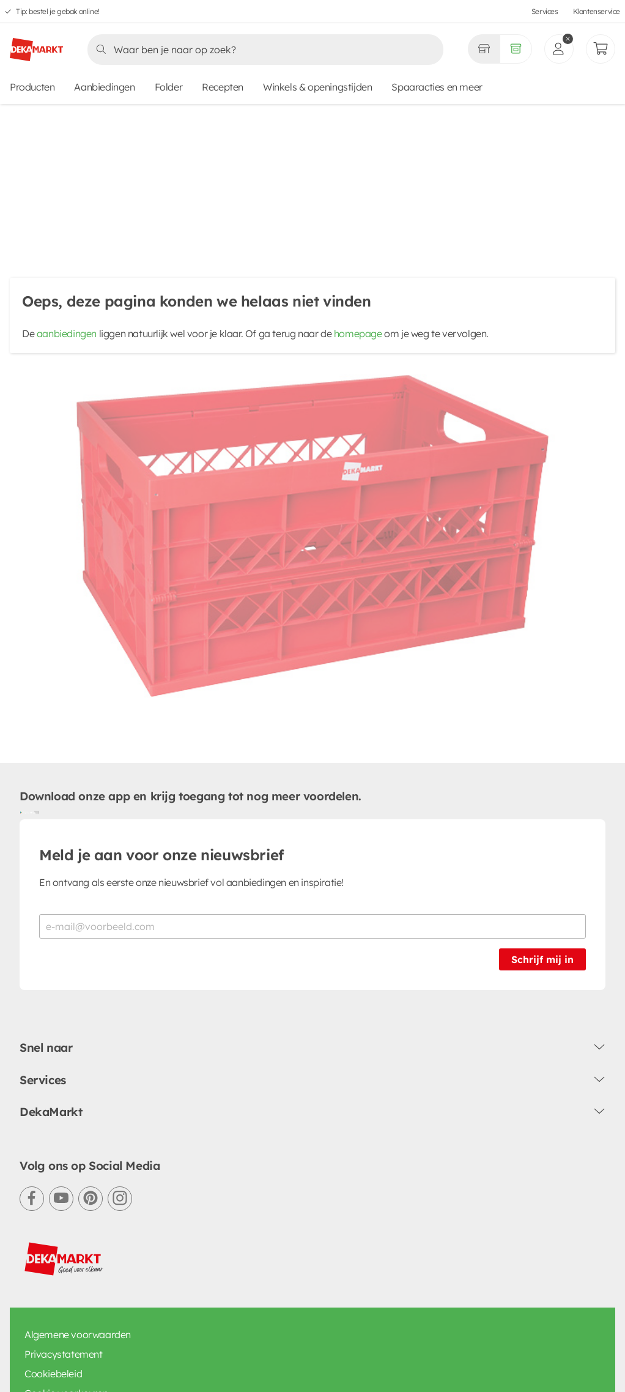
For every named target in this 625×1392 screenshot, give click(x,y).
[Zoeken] (261, 49)
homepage (358, 335)
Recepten (222, 87)
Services (544, 11)
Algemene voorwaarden (77, 1306)
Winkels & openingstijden (317, 87)
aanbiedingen (67, 335)
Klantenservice (596, 11)
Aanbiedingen (104, 87)
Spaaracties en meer (436, 87)
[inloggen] (559, 49)
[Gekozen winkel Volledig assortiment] (484, 49)
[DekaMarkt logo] (36, 44)
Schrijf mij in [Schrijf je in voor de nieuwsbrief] (542, 932)
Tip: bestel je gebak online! (58, 11)
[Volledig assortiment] (516, 49)
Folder (169, 87)
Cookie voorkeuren (66, 1365)
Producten (32, 87)
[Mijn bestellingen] (600, 49)
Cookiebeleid (53, 1345)
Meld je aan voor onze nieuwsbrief (161, 827)
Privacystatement (63, 1326)
